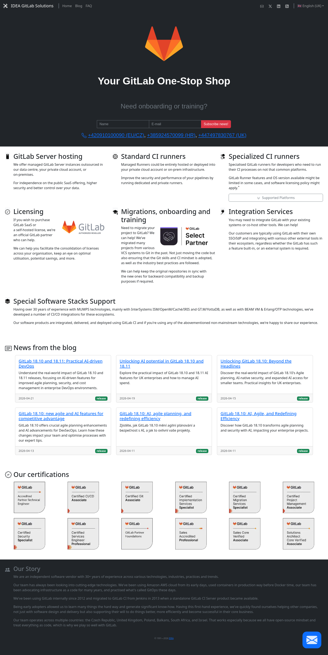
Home (67, 6)
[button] (311, 640)
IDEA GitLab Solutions (28, 6)
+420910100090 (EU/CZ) (116, 135)
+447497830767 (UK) (222, 135)
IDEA (171, 638)
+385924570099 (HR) (171, 135)
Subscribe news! (216, 124)
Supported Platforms (276, 197)
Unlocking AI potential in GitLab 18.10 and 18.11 (162, 363)
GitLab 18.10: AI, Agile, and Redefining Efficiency (258, 416)
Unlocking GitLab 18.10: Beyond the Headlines (255, 363)
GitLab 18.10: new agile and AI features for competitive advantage (61, 416)
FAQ (89, 6)
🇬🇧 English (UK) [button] (309, 6)
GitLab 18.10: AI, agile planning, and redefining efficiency (155, 416)
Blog (78, 6)
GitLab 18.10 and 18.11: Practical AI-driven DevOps (60, 363)
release (101, 398)
